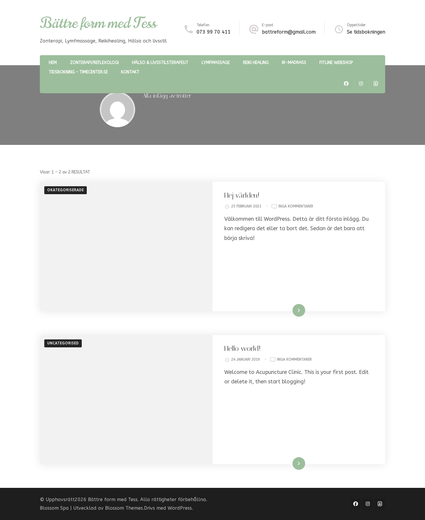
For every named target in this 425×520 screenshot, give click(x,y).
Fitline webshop (336, 62)
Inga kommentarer (295, 206)
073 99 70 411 (214, 32)
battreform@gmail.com (289, 32)
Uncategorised (63, 343)
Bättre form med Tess (98, 23)
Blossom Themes (124, 508)
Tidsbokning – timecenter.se (78, 72)
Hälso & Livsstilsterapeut (160, 62)
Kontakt (130, 72)
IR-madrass (294, 62)
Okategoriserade (65, 190)
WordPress (180, 508)
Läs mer (291, 310)
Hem (53, 62)
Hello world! (242, 348)
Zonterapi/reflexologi (94, 62)
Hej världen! (241, 195)
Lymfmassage (216, 62)
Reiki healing (256, 62)
